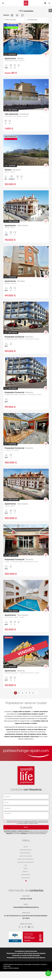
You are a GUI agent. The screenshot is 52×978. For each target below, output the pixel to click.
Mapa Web (6, 966)
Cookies (43, 964)
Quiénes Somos (25, 850)
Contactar (25, 878)
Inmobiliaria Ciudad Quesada (26, 951)
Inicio (25, 847)
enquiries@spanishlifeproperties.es (26, 907)
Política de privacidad (15, 822)
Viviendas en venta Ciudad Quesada (26, 956)
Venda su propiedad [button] (25, 859)
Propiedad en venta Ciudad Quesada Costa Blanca (26, 958)
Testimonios (25, 875)
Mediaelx (16, 968)
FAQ (25, 865)
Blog (26, 868)
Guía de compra (25, 856)
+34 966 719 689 (26, 899)
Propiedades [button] (25, 853)
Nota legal (27, 964)
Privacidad (36, 964)
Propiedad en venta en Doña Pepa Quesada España (26, 953)
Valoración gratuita (26, 862)
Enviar (26, 827)
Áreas (25, 871)
